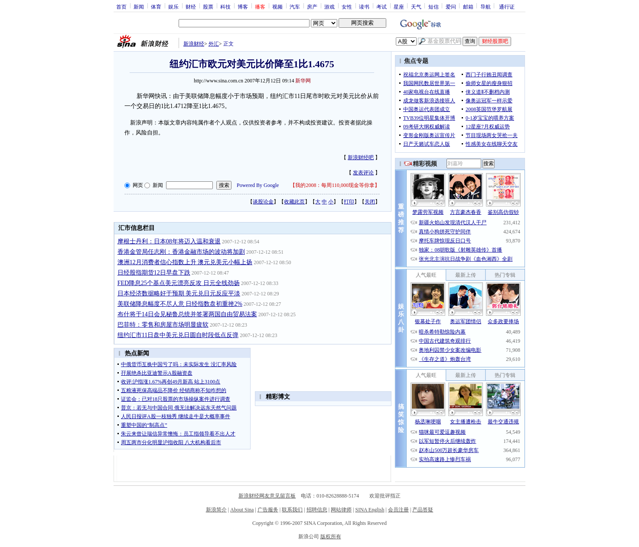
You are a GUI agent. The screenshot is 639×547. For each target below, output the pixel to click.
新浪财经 (193, 44)
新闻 (139, 6)
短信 (433, 6)
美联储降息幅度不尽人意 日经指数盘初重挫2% (179, 304)
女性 (347, 6)
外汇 (214, 44)
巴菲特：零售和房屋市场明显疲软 (163, 324)
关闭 (370, 202)
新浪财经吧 (361, 157)
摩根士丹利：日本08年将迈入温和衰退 (169, 241)
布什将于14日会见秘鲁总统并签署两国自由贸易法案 (187, 314)
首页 (121, 6)
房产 (312, 6)
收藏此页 (294, 202)
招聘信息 (316, 510)
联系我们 (292, 510)
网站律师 (341, 510)
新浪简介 (216, 510)
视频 (277, 6)
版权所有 (330, 537)
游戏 (329, 6)
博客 (243, 6)
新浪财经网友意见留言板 (267, 496)
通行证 (507, 6)
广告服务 (268, 510)
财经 (191, 6)
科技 (225, 6)
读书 (364, 6)
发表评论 (363, 173)
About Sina (242, 510)
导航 (485, 6)
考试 (381, 6)
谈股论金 (263, 202)
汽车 (295, 6)
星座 (399, 6)
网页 (138, 185)
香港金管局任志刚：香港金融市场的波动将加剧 (181, 252)
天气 (416, 6)
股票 (208, 6)
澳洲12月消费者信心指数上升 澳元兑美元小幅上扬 (185, 262)
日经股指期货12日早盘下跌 (153, 272)
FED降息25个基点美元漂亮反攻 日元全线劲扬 (178, 283)
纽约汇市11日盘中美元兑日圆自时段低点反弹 (177, 335)
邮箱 (468, 6)
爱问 (451, 6)
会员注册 (398, 510)
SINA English (369, 510)
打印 (349, 202)
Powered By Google (258, 185)
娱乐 (173, 6)
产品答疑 (422, 510)
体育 (156, 6)
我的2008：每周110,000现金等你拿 (335, 185)
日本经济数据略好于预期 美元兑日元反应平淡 (179, 293)
